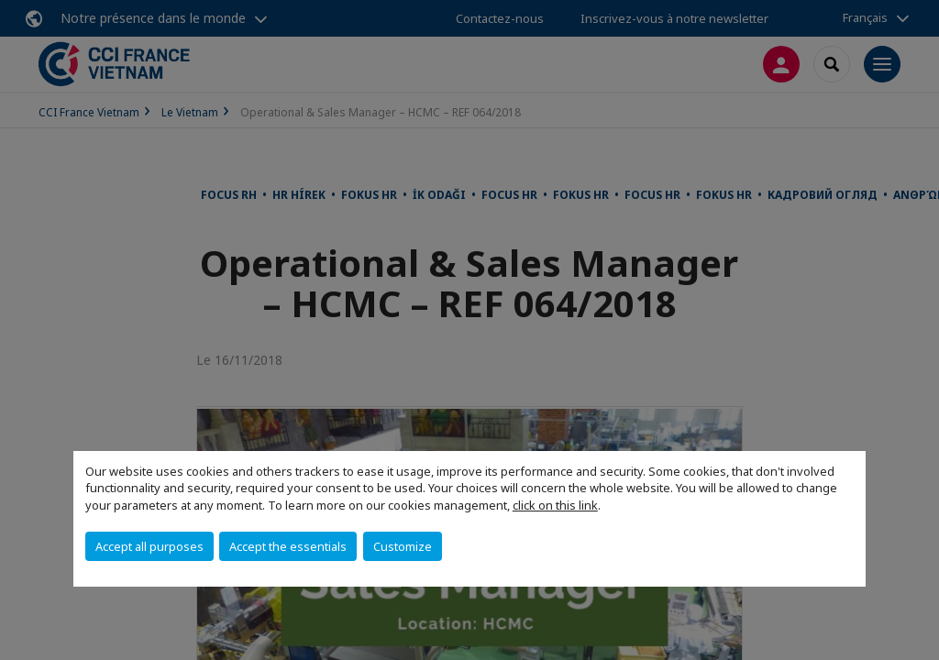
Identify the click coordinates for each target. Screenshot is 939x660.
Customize (402, 546)
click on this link (555, 505)
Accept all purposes (149, 546)
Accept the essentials (288, 546)
